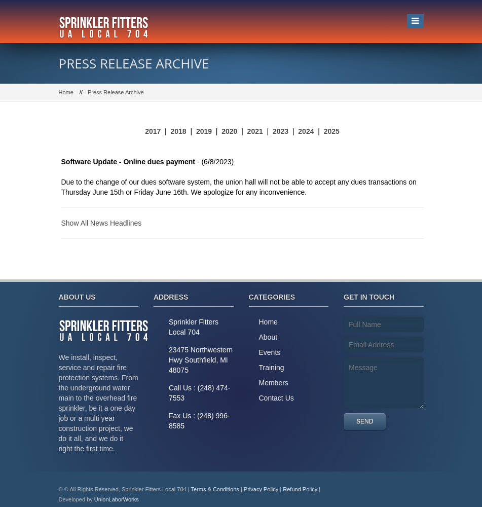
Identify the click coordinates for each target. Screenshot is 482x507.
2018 (179, 131)
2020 (229, 131)
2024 (306, 131)
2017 (153, 131)
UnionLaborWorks (116, 499)
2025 (332, 131)
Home (66, 92)
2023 (280, 131)
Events (270, 352)
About (268, 337)
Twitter (388, 489)
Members (273, 383)
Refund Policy (300, 489)
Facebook (411, 489)
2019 (204, 131)
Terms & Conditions (215, 489)
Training (271, 368)
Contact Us (276, 398)
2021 (255, 131)
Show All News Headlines (101, 223)
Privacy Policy (261, 489)
